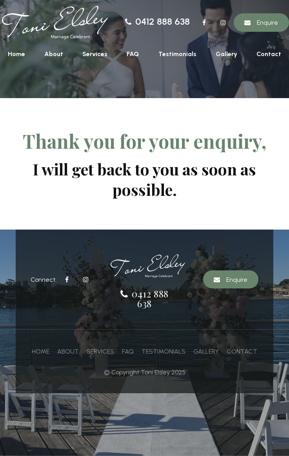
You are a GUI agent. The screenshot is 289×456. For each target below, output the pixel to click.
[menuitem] (40, 351)
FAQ (133, 54)
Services (94, 54)
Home (16, 54)
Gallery (226, 54)
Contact (268, 54)
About (53, 54)
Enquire (267, 22)
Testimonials (177, 54)
